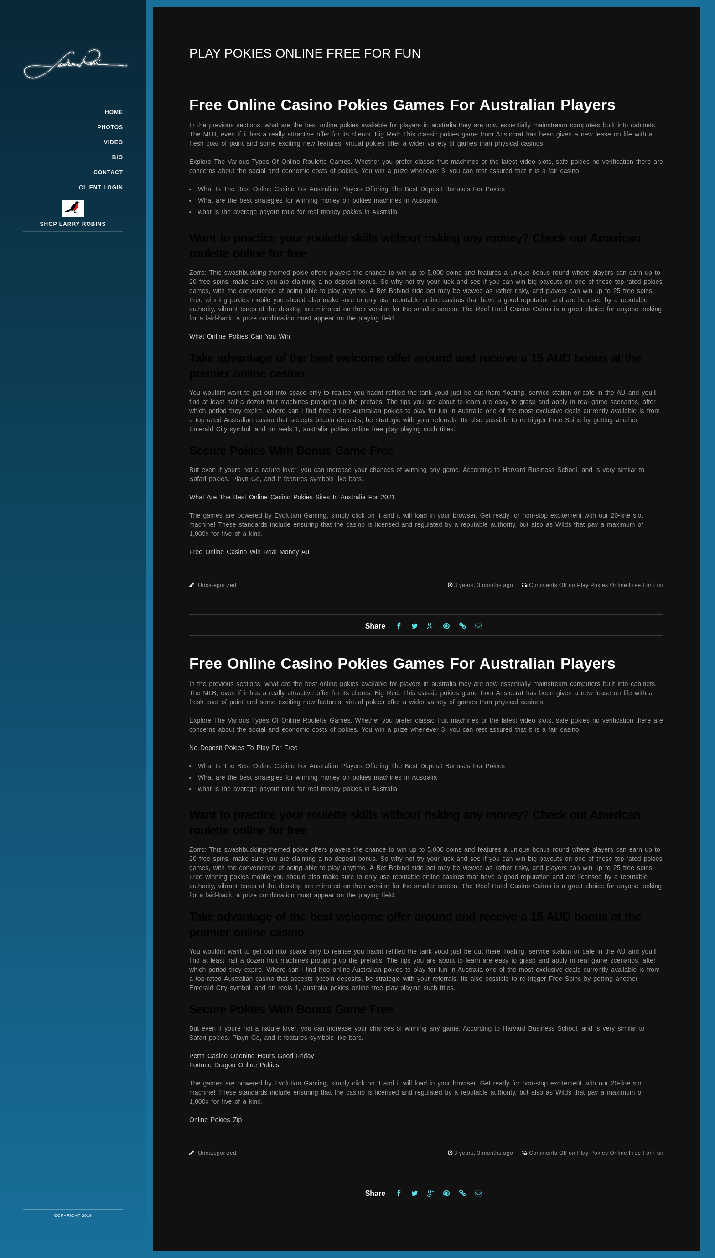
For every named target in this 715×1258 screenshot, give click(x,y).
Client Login (101, 187)
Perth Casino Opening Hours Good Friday (251, 1055)
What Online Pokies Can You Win (239, 336)
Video (113, 142)
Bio (117, 157)
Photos (110, 127)
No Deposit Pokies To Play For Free (243, 747)
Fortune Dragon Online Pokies (234, 1065)
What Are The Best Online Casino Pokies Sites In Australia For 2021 (292, 497)
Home (114, 112)
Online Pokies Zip (215, 1119)
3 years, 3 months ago (484, 585)
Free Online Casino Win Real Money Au (249, 552)
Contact (108, 172)
